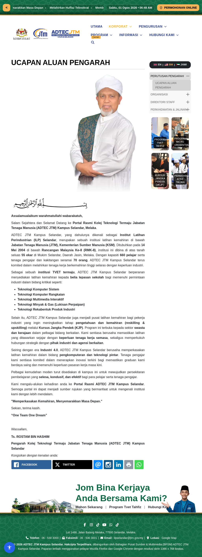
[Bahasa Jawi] (181, 64)
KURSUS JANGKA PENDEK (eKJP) (160, 180)
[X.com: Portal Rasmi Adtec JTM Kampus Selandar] (73, 464)
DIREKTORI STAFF (163, 102)
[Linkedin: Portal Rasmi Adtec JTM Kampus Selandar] (118, 464)
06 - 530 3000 (50, 537)
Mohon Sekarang (89, 507)
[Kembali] (6, 7)
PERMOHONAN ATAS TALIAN (180, 179)
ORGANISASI (159, 94)
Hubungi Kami (159, 507)
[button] (188, 76)
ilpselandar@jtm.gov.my (128, 537)
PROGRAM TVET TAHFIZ (160, 142)
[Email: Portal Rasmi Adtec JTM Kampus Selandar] (98, 464)
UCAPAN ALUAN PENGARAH (165, 85)
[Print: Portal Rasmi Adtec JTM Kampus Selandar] (128, 464)
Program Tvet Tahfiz (125, 507)
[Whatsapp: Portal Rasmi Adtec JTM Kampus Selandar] (139, 464)
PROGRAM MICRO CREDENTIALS (180, 141)
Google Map (168, 537)
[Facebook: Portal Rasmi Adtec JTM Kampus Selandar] (31, 464)
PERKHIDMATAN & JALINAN (169, 109)
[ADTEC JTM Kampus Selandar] (47, 34)
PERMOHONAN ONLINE (178, 7)
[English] (157, 64)
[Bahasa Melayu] (169, 64)
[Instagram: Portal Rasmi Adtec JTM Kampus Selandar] (108, 464)
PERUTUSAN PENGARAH (167, 76)
